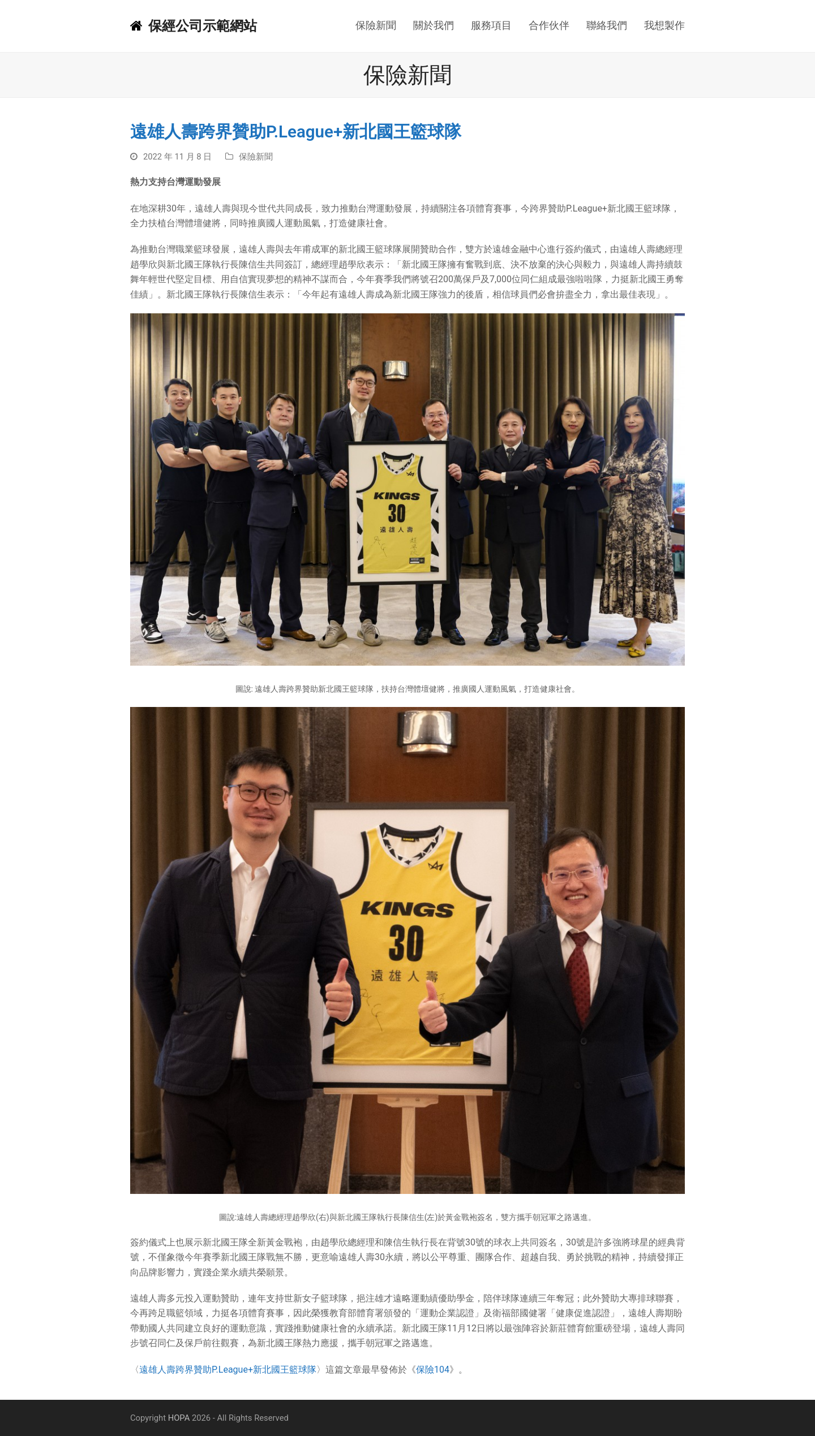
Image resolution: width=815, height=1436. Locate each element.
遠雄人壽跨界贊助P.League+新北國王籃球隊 (227, 1369)
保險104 (432, 1369)
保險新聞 (256, 157)
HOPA (179, 1418)
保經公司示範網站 (193, 26)
